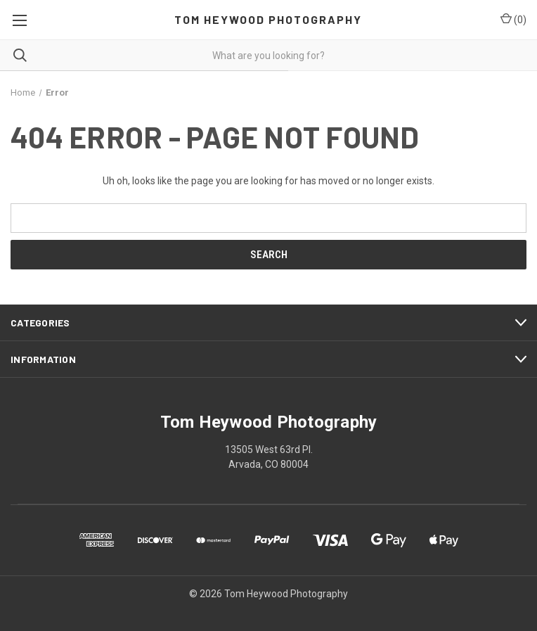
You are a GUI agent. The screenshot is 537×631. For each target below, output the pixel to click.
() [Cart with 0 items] (513, 19)
